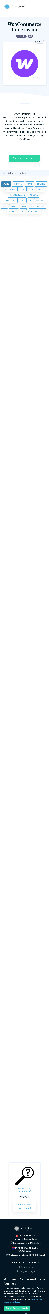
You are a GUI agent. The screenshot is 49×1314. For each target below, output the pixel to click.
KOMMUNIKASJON (17, 195)
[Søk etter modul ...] (27, 173)
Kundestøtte (27, 1267)
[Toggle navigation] (44, 6)
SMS (31, 189)
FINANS (14, 206)
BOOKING (34, 195)
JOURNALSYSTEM (16, 211)
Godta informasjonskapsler (17, 1308)
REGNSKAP (40, 200)
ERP (4, 206)
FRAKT (29, 184)
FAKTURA (18, 184)
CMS (22, 200)
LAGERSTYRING (9, 200)
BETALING (41, 184)
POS (24, 206)
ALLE (6, 184)
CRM (22, 189)
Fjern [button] (40, 42)
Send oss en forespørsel (24, 1206)
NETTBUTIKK (10, 189)
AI (30, 200)
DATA (40, 189)
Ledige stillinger (27, 1271)
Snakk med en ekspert (24, 158)
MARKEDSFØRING (38, 206)
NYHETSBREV (33, 211)
